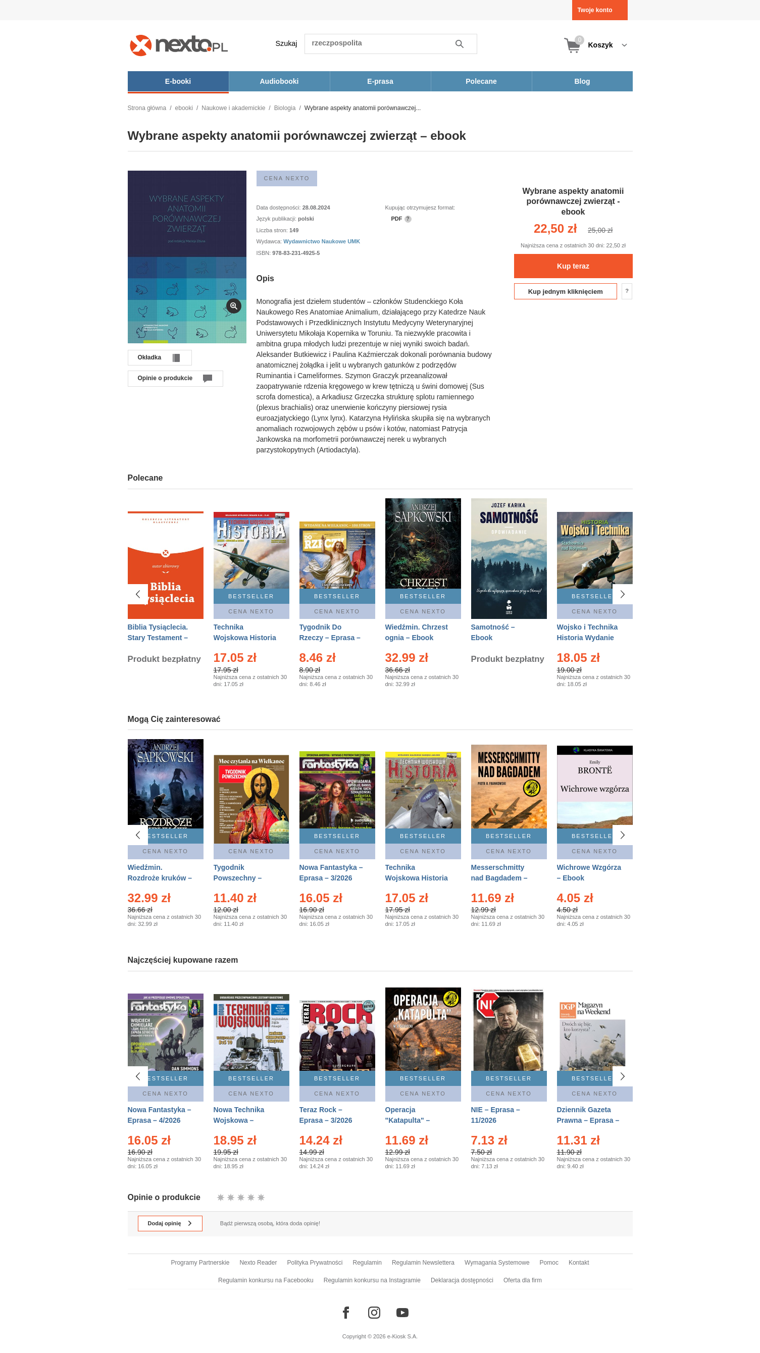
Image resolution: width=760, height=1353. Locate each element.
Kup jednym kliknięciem (565, 291)
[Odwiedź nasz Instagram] (374, 1313)
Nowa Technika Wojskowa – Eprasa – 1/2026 (240, 1119)
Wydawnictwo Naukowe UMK (321, 241)
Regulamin (367, 1262)
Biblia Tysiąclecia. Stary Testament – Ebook (158, 637)
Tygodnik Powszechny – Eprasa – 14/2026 (242, 878)
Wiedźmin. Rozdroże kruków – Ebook (160, 878)
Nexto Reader (258, 1262)
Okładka (150, 357)
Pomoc (549, 1262)
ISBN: (265, 253)
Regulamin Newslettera (423, 1262)
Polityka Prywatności (314, 1262)
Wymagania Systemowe (497, 1262)
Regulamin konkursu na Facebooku (266, 1280)
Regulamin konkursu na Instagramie (372, 1280)
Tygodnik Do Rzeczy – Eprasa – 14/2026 (330, 637)
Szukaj (286, 43)
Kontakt (579, 1262)
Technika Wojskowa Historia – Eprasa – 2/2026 (245, 637)
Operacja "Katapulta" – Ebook (407, 1119)
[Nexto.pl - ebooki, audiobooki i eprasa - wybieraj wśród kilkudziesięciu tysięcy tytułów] (179, 45)
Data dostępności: (279, 207)
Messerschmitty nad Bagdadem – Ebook (499, 878)
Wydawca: (270, 241)
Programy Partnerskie (200, 1262)
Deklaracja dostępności (462, 1280)
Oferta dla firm (522, 1280)
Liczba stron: (273, 230)
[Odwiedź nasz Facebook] (346, 1313)
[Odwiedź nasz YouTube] (402, 1313)
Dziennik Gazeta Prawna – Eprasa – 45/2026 (588, 1119)
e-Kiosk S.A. (402, 1336)
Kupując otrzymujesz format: (420, 207)
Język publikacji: (277, 219)
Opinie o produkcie (165, 378)
